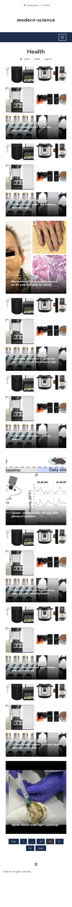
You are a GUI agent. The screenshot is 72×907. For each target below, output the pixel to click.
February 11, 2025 (21, 584)
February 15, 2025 (21, 275)
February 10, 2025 (21, 661)
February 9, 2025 (20, 738)
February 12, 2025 (21, 507)
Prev (13, 841)
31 (59, 841)
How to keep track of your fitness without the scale (33, 669)
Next (40, 848)
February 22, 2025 (21, 121)
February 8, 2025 (20, 819)
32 (30, 848)
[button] (36, 864)
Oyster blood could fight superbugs (35, 825)
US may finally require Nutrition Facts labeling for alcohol (35, 746)
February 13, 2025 (21, 429)
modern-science (36, 20)
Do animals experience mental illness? (31, 437)
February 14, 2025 (21, 352)
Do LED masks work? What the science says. (31, 128)
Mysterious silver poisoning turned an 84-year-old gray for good (34, 283)
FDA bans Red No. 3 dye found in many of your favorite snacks (32, 591)
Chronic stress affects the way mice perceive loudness (34, 514)
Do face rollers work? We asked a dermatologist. (33, 206)
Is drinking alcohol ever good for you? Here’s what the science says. (33, 360)
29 (40, 841)
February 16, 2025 (21, 198)
